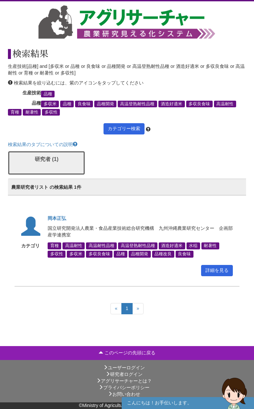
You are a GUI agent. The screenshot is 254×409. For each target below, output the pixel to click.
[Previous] (116, 308)
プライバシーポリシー (124, 387)
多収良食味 (199, 104)
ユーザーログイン (124, 367)
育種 (15, 112)
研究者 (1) (47, 159)
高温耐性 (224, 104)
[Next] (138, 308)
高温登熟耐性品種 (137, 104)
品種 (48, 93)
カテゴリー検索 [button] (124, 128)
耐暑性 (31, 112)
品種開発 (105, 104)
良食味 (84, 104)
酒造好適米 (171, 104)
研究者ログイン (124, 374)
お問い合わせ (124, 394)
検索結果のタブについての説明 (42, 144)
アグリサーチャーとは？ (124, 380)
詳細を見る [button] (217, 270)
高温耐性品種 (101, 245)
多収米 (50, 104)
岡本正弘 (57, 218)
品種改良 (163, 254)
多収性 (51, 112)
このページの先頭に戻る (127, 352)
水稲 (193, 245)
